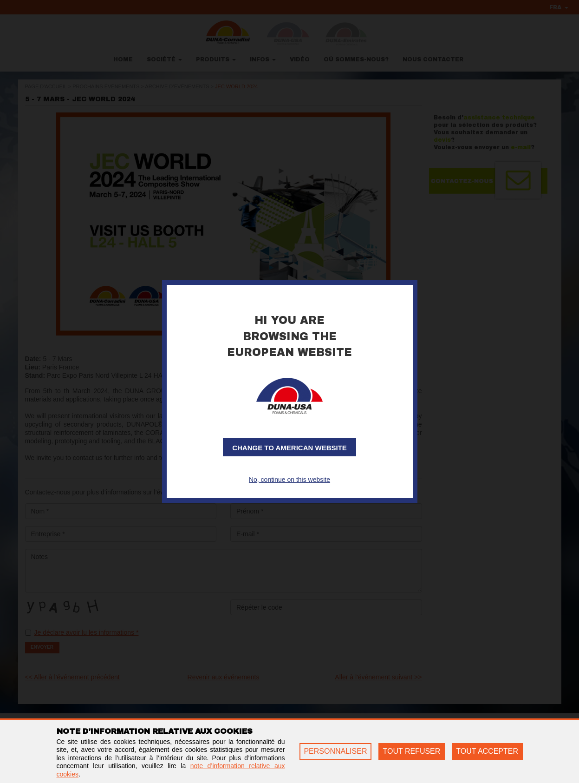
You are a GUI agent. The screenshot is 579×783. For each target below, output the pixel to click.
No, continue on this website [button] (289, 479)
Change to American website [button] (289, 448)
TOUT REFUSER (411, 751)
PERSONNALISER (335, 751)
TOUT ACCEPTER (487, 751)
